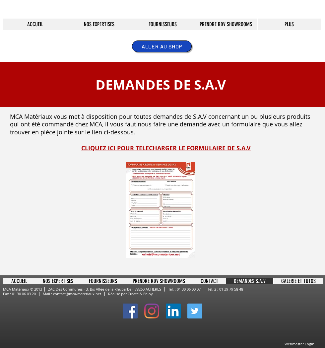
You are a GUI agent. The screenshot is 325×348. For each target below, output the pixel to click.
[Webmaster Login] (299, 344)
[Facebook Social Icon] (130, 311)
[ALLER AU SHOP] (162, 46)
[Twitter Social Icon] (194, 311)
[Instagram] (151, 311)
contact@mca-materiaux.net (77, 293)
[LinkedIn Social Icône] (173, 311)
